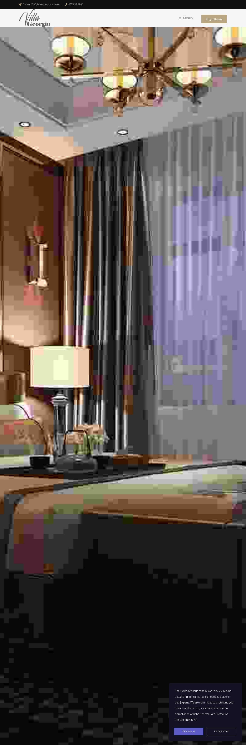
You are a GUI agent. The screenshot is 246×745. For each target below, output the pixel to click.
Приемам (188, 731)
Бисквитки (221, 731)
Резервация (214, 19)
